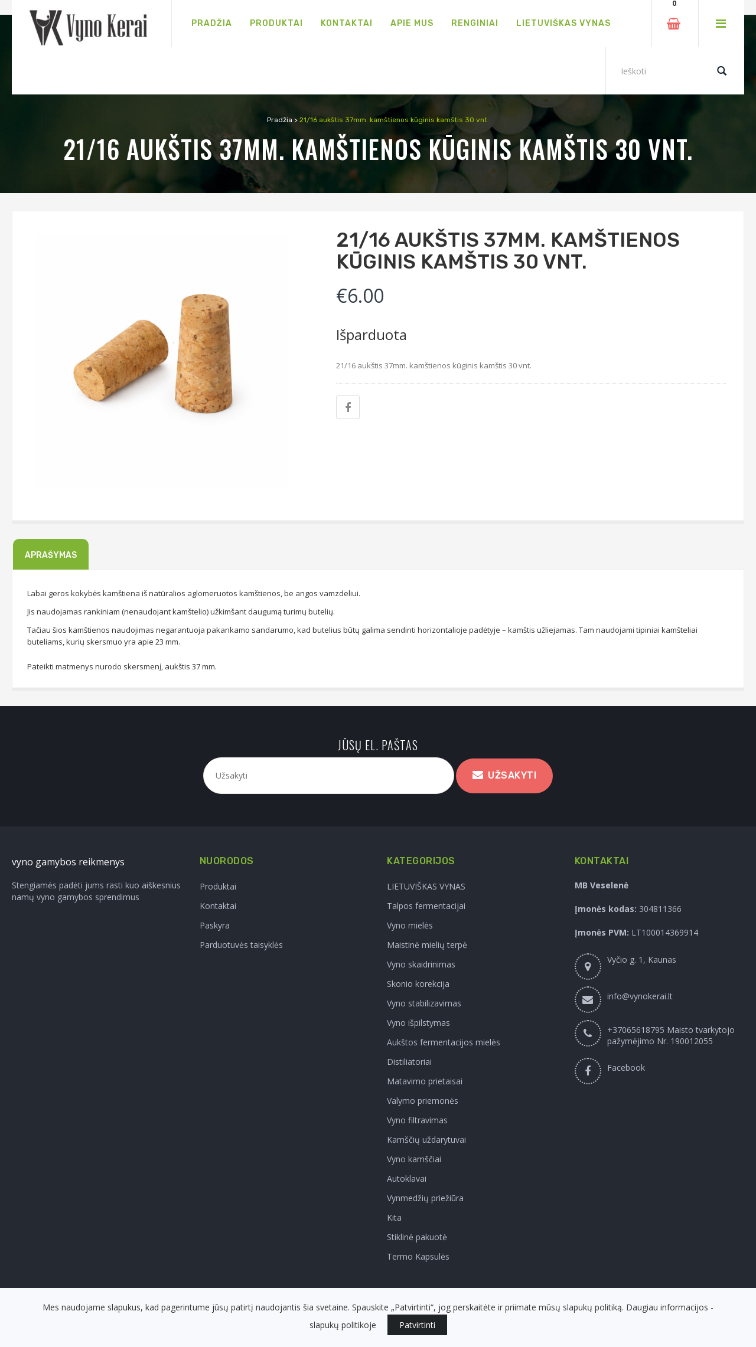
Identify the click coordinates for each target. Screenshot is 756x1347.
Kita (394, 1217)
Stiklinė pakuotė (417, 1237)
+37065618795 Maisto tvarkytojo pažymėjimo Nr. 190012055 (671, 1035)
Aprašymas (51, 555)
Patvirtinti (417, 1324)
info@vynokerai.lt (640, 996)
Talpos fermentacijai (426, 905)
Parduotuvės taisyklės (241, 944)
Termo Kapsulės (418, 1256)
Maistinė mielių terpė (427, 944)
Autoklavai (406, 1178)
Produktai (218, 886)
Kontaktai (218, 905)
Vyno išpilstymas (418, 1022)
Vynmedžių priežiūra (425, 1198)
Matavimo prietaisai (424, 1081)
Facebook (626, 1067)
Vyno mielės (410, 925)
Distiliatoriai (409, 1061)
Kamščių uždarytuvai (426, 1139)
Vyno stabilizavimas (424, 1003)
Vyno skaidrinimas (421, 964)
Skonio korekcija (418, 983)
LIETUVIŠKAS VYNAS (426, 886)
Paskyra (215, 925)
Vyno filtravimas (417, 1120)
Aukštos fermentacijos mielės (443, 1042)
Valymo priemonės (422, 1100)
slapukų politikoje (342, 1324)
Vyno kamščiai (414, 1159)
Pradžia (279, 120)
